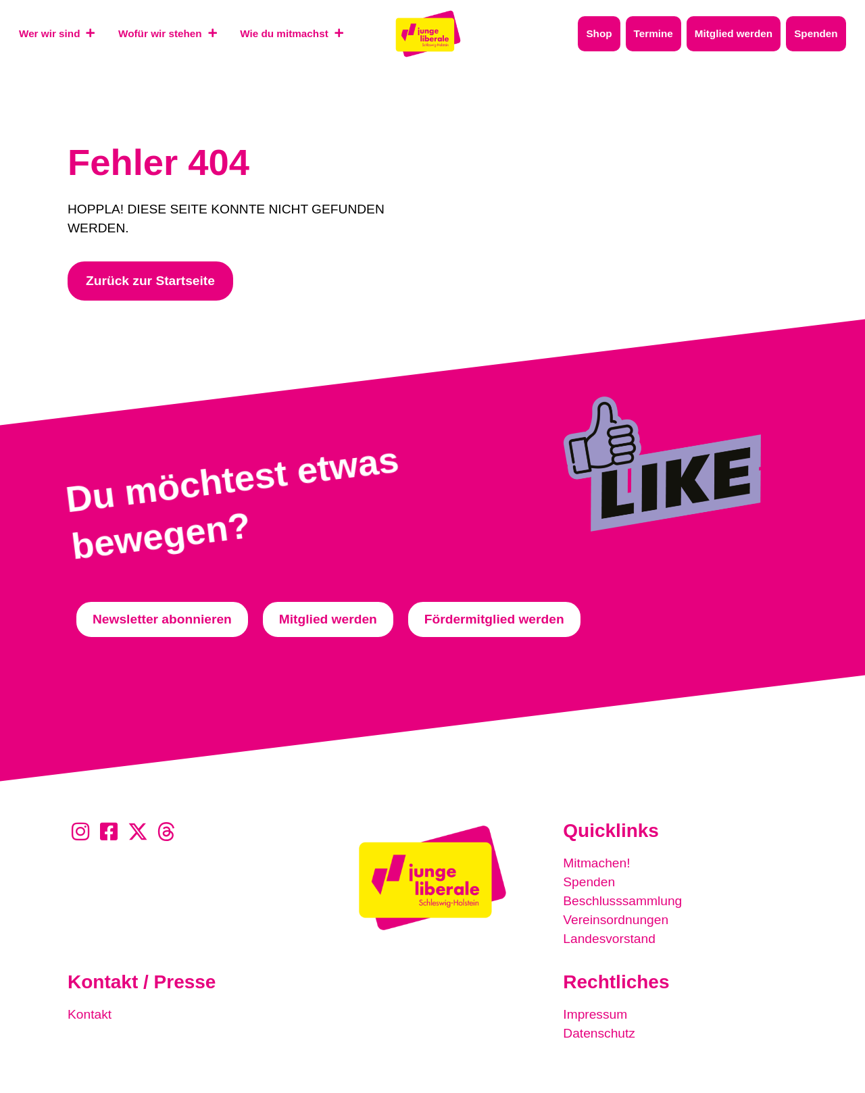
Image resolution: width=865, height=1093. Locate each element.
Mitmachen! (596, 863)
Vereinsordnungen (615, 920)
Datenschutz (599, 1033)
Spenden (589, 882)
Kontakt (90, 1014)
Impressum (595, 1014)
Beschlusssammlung (622, 901)
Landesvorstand (609, 939)
